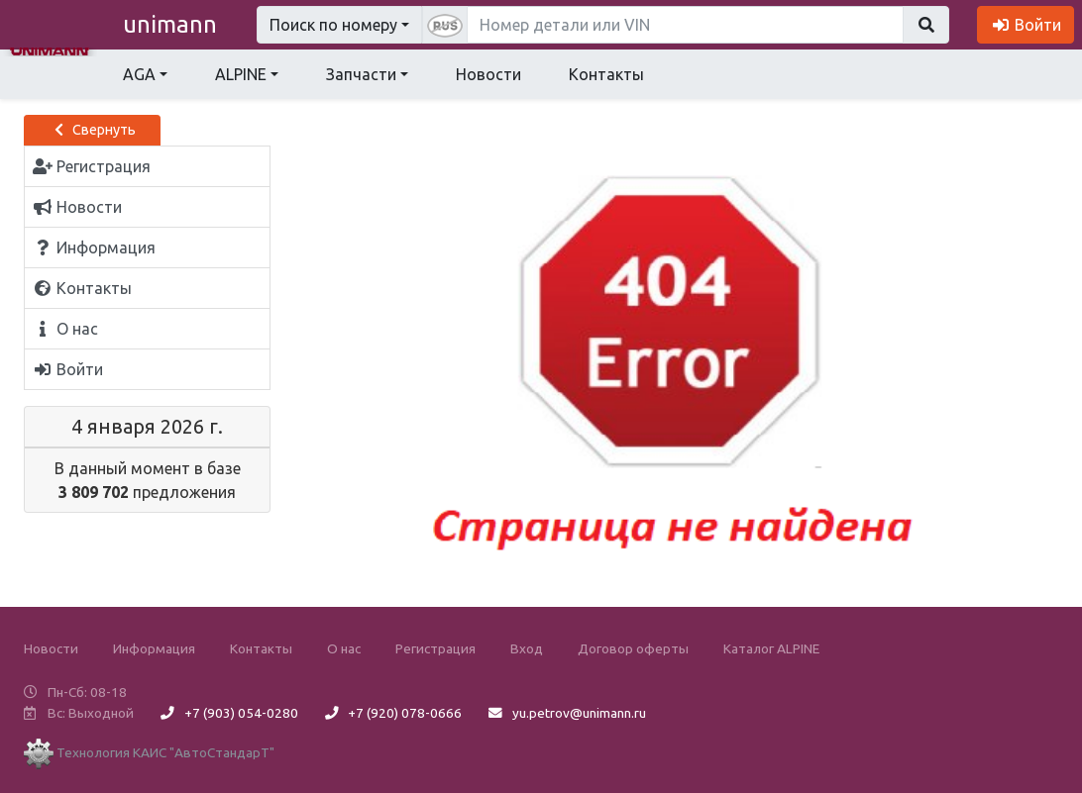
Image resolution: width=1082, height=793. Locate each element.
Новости (488, 74)
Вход (526, 648)
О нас (344, 648)
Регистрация (435, 648)
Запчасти (361, 74)
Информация (154, 648)
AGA (139, 74)
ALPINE (241, 74)
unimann (170, 24)
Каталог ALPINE (771, 648)
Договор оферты (633, 648)
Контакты (606, 74)
